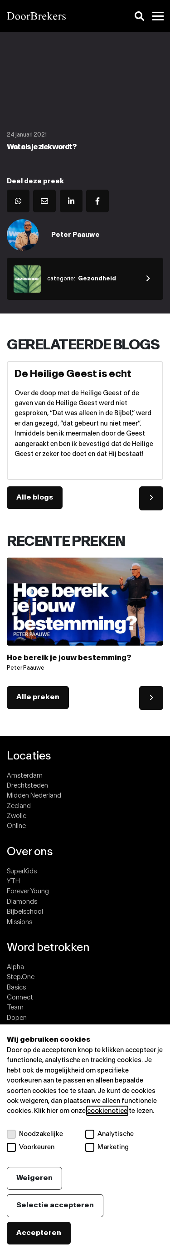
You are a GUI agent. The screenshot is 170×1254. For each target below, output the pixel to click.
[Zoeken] (139, 16)
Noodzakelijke (35, 1134)
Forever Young (28, 891)
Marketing (107, 1147)
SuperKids (22, 871)
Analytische (109, 1134)
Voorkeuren (30, 1147)
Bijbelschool (25, 911)
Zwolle (16, 816)
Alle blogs (34, 497)
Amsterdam (25, 775)
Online (16, 826)
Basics (16, 987)
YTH (13, 881)
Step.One (20, 977)
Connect (20, 997)
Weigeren (34, 1178)
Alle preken (37, 697)
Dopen (17, 1018)
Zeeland (19, 806)
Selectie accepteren (55, 1205)
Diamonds (22, 901)
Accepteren (38, 1233)
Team (15, 1007)
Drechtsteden (27, 785)
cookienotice (107, 1111)
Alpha (15, 967)
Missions (19, 922)
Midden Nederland (34, 795)
